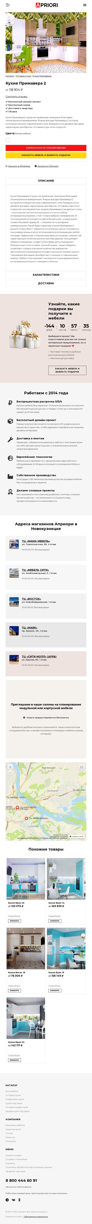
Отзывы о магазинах (16, 1159)
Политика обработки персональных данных (29, 1167)
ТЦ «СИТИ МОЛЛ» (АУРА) (39, 656)
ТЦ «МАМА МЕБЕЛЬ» (36, 541)
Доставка (46, 283)
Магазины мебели (15, 1125)
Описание (46, 180)
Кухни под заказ (14, 1103)
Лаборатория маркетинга (36, 1217)
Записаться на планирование (46, 148)
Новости (10, 1137)
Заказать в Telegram (47, 166)
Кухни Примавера (42, 76)
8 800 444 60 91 (21, 1180)
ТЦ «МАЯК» (29, 627)
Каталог (10, 76)
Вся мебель (12, 1091)
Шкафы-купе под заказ (18, 1111)
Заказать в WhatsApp (18, 166)
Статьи (9, 1133)
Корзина (10, 1163)
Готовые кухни (23, 76)
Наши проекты (13, 1129)
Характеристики (46, 274)
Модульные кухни (15, 1099)
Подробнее (14, 916)
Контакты (11, 1141)
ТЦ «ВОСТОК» (31, 598)
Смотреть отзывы (16, 96)
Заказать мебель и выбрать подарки (46, 155)
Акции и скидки (13, 1155)
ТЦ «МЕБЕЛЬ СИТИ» (35, 570)
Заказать (14, 921)
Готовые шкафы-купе (17, 1107)
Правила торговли (15, 1171)
